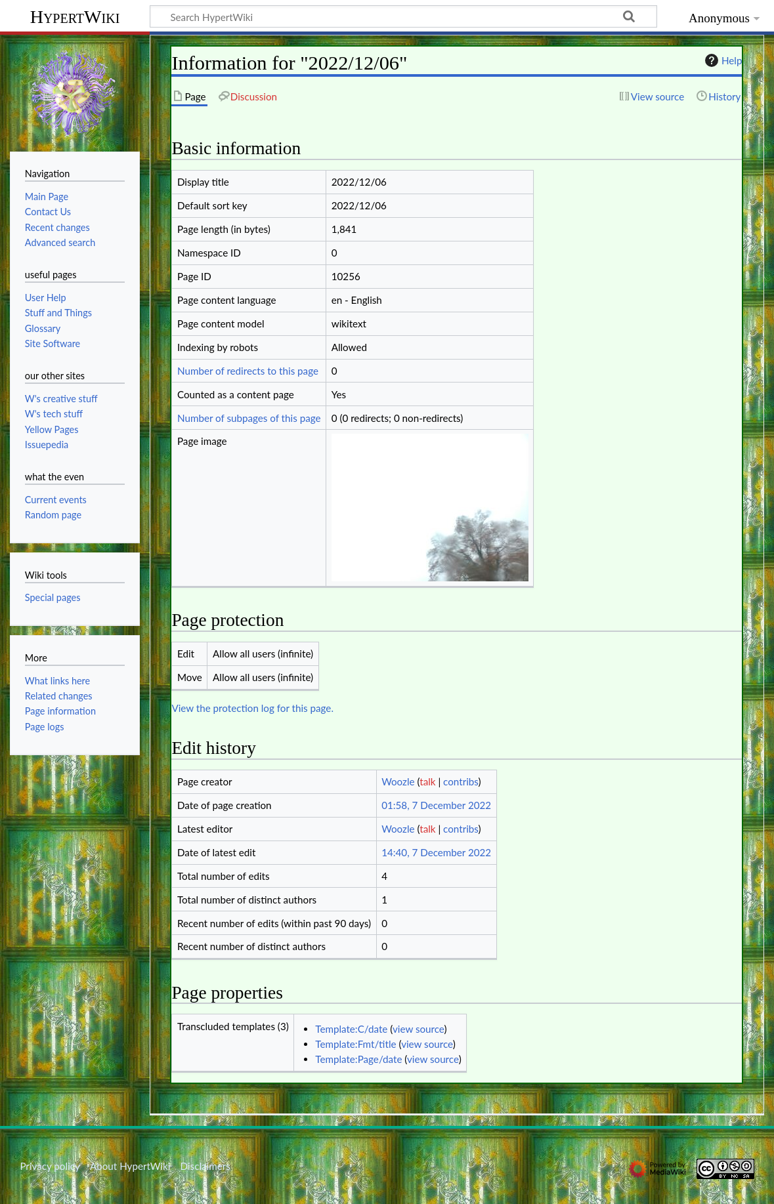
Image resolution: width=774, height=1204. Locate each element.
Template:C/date (351, 1029)
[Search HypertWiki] (403, 16)
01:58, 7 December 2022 (436, 805)
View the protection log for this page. (252, 708)
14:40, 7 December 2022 (436, 852)
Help (722, 60)
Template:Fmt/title (355, 1044)
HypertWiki (75, 17)
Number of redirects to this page (247, 371)
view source (418, 1029)
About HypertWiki (130, 1166)
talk (427, 781)
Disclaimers (205, 1166)
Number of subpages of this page (249, 418)
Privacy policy (49, 1166)
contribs (460, 781)
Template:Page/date (358, 1059)
